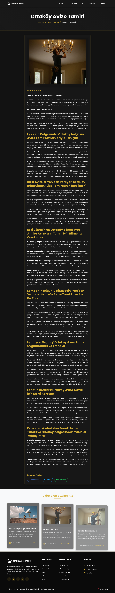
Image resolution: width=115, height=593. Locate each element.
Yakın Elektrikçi (64, 569)
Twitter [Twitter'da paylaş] (47, 480)
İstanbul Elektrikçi (65, 576)
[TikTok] (27, 579)
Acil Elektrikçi (63, 565)
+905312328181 (92, 569)
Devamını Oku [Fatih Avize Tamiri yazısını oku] (66, 550)
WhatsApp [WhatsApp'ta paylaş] (61, 480)
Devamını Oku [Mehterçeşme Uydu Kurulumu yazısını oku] (32, 548)
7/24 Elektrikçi (64, 579)
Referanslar (93, 3)
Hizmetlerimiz (73, 3)
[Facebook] (9, 579)
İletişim (103, 3)
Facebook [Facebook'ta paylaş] (34, 480)
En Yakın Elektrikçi (65, 572)
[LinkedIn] (22, 579)
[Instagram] (13, 579)
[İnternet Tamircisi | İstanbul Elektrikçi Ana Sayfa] (15, 3)
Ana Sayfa (61, 3)
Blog (83, 3)
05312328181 (91, 566)
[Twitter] (18, 579)
